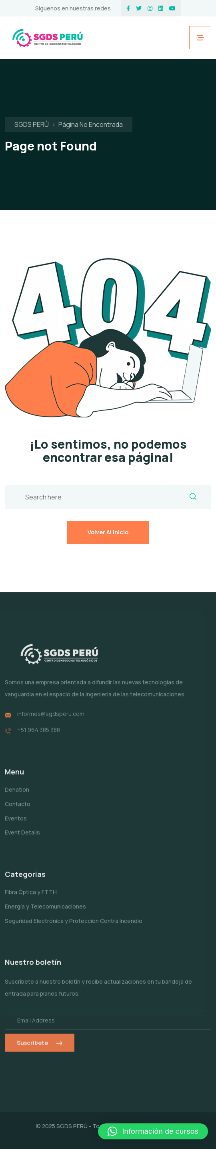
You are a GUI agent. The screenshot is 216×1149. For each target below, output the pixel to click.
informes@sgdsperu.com (50, 718)
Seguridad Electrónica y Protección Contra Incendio (73, 925)
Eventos (16, 823)
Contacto (17, 808)
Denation (17, 794)
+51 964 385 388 (38, 734)
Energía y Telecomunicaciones (45, 911)
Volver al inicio (108, 532)
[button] (153, 1131)
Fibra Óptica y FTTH (31, 896)
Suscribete (39, 1047)
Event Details (22, 837)
